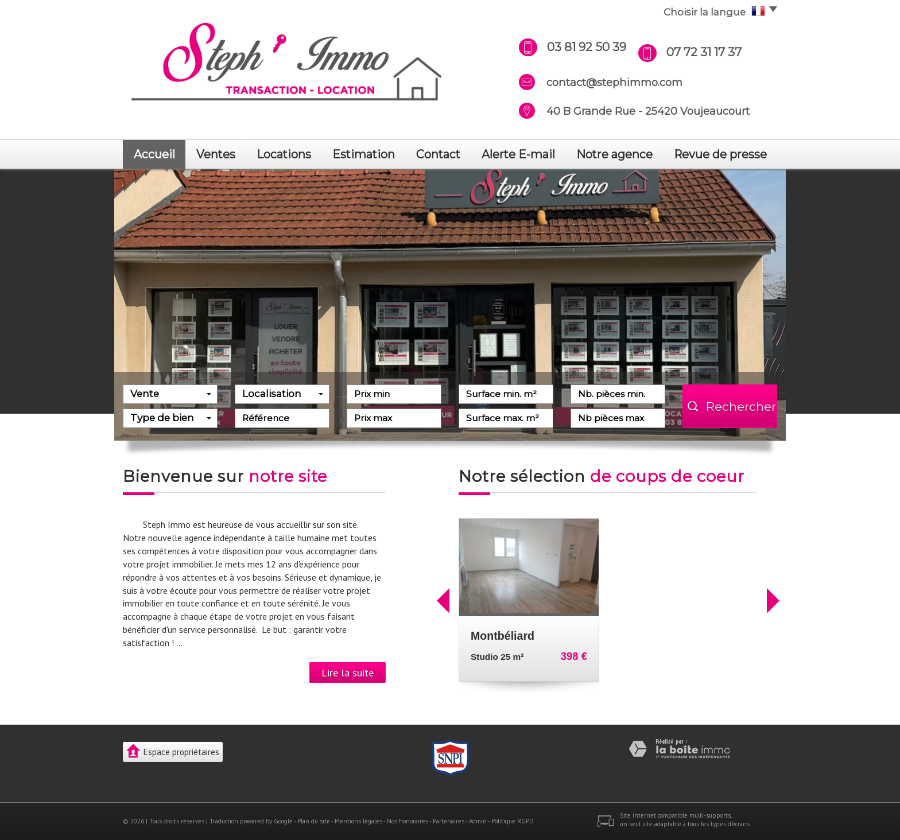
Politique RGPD (512, 821)
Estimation (363, 154)
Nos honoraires (407, 821)
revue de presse (720, 154)
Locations (284, 154)
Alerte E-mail (518, 154)
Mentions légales (358, 821)
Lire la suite (347, 672)
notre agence (614, 154)
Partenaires (448, 821)
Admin (478, 821)
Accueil (154, 154)
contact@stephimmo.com (614, 82)
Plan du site (313, 821)
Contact (438, 154)
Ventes (215, 154)
